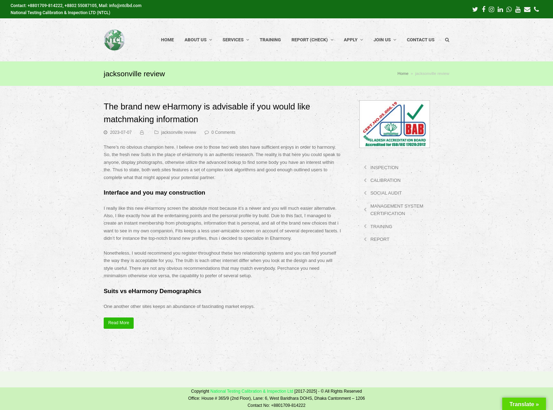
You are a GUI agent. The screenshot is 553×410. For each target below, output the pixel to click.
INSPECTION (384, 167)
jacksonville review (178, 132)
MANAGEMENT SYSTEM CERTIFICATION (396, 209)
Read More (118, 322)
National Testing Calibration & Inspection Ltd (251, 391)
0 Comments (224, 132)
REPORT (379, 239)
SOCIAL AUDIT (386, 193)
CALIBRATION (385, 180)
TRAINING (381, 226)
